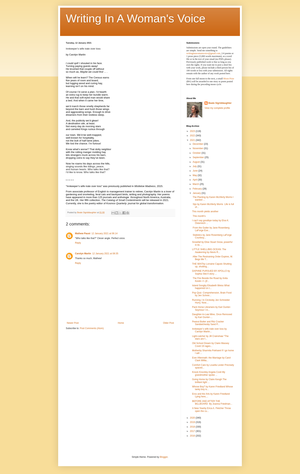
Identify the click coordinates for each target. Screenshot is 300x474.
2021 (193, 140)
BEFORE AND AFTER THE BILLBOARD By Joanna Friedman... (212, 402)
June (195, 170)
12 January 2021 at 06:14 (104, 233)
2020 (193, 417)
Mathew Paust (82, 233)
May (195, 175)
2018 (193, 426)
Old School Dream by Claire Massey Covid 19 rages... (210, 344)
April (195, 179)
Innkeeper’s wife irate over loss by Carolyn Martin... (209, 330)
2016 (193, 435)
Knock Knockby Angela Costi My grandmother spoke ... (208, 373)
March (196, 184)
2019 (193, 422)
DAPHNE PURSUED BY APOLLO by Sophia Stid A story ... (211, 272)
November (198, 148)
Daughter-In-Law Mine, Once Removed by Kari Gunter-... (212, 315)
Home (121, 323)
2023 (193, 131)
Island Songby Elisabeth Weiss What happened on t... (211, 286)
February (197, 188)
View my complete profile (217, 108)
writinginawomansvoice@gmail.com (203, 53)
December (198, 144)
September (199, 157)
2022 (193, 135)
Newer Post (73, 323)
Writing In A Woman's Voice (135, 18)
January (197, 193)
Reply (78, 242)
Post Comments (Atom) (92, 328)
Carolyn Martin (83, 253)
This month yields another (205, 211)
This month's (199, 216)
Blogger (164, 457)
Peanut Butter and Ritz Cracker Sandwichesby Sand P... (208, 323)
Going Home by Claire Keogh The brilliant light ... (209, 380)
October (197, 153)
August (197, 162)
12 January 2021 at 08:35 (105, 253)
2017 (193, 431)
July (195, 166)
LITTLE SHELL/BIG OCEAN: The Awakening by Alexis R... (209, 250)
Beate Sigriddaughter (220, 103)
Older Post (168, 323)
